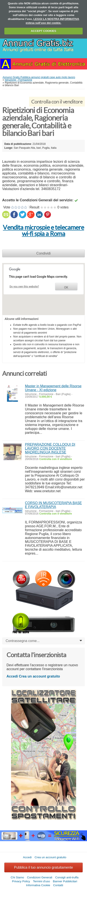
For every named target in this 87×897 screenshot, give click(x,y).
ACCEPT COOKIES (43, 30)
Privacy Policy (21, 881)
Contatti (58, 885)
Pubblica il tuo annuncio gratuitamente (43, 867)
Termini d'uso (41, 881)
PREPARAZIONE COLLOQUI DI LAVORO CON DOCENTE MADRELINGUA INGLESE (50, 448)
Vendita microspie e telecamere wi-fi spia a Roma (43, 230)
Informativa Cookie (38, 885)
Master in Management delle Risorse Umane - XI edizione (53, 388)
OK (66, 287)
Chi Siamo (17, 877)
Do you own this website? (24, 286)
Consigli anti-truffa (67, 877)
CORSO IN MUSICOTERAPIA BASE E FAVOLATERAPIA (53, 505)
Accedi (12, 676)
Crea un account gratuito (39, 676)
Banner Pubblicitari (65, 881)
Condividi (43, 253)
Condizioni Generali (39, 877)
